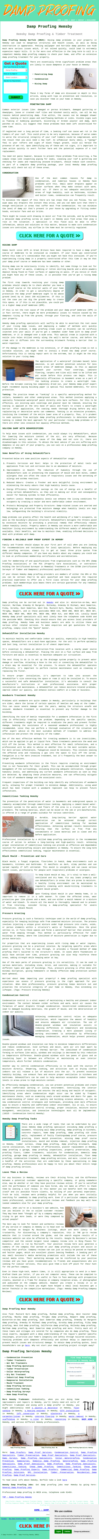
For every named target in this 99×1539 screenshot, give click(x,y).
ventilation (71, 1075)
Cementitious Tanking (14, 1467)
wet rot (64, 146)
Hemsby (50, 602)
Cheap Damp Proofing (41, 1467)
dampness (57, 65)
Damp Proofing (55, 1464)
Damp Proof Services (40, 1452)
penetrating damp (29, 115)
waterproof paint (36, 400)
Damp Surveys (9, 1458)
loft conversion (26, 1414)
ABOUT (73, 20)
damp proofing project (65, 1345)
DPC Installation (37, 1472)
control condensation (32, 1066)
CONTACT (81, 20)
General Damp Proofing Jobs (17, 1488)
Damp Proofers (17, 1452)
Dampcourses (23, 1461)
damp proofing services (18, 1167)
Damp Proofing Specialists (36, 1458)
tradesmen (19, 1405)
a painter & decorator (45, 1408)
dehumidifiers (30, 492)
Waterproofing (70, 1461)
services (33, 625)
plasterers (56, 1414)
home (77, 1399)
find (11, 1314)
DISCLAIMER (91, 20)
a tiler (35, 1419)
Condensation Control (66, 1452)
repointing (60, 1419)
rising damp (23, 259)
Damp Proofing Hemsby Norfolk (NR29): (24, 40)
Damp (4, 517)
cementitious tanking (68, 823)
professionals (51, 1422)
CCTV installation (69, 1411)
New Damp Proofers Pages (17, 1519)
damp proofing (29, 54)
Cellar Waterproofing (67, 1458)
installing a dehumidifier (24, 652)
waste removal (76, 1416)
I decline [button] (67, 1531)
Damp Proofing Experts (26, 1470)
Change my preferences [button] (81, 1531)
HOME (59, 20)
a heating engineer (35, 1411)
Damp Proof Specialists (54, 1455)
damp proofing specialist (61, 839)
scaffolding (8, 1419)
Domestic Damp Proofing (46, 1461)
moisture (76, 466)
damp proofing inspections (47, 1150)
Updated (31, 1519)
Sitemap (4, 1519)
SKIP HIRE (87, 1419)
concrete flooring (44, 1416)
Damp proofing (10, 602)
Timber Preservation (28, 1455)
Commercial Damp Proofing (75, 1470)
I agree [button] (58, 1531)
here (27, 1345)
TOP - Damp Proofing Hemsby (17, 1497)
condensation (42, 181)
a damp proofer (52, 1405)
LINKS (66, 20)
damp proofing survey (27, 219)
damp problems (82, 420)
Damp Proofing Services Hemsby (27, 1351)
